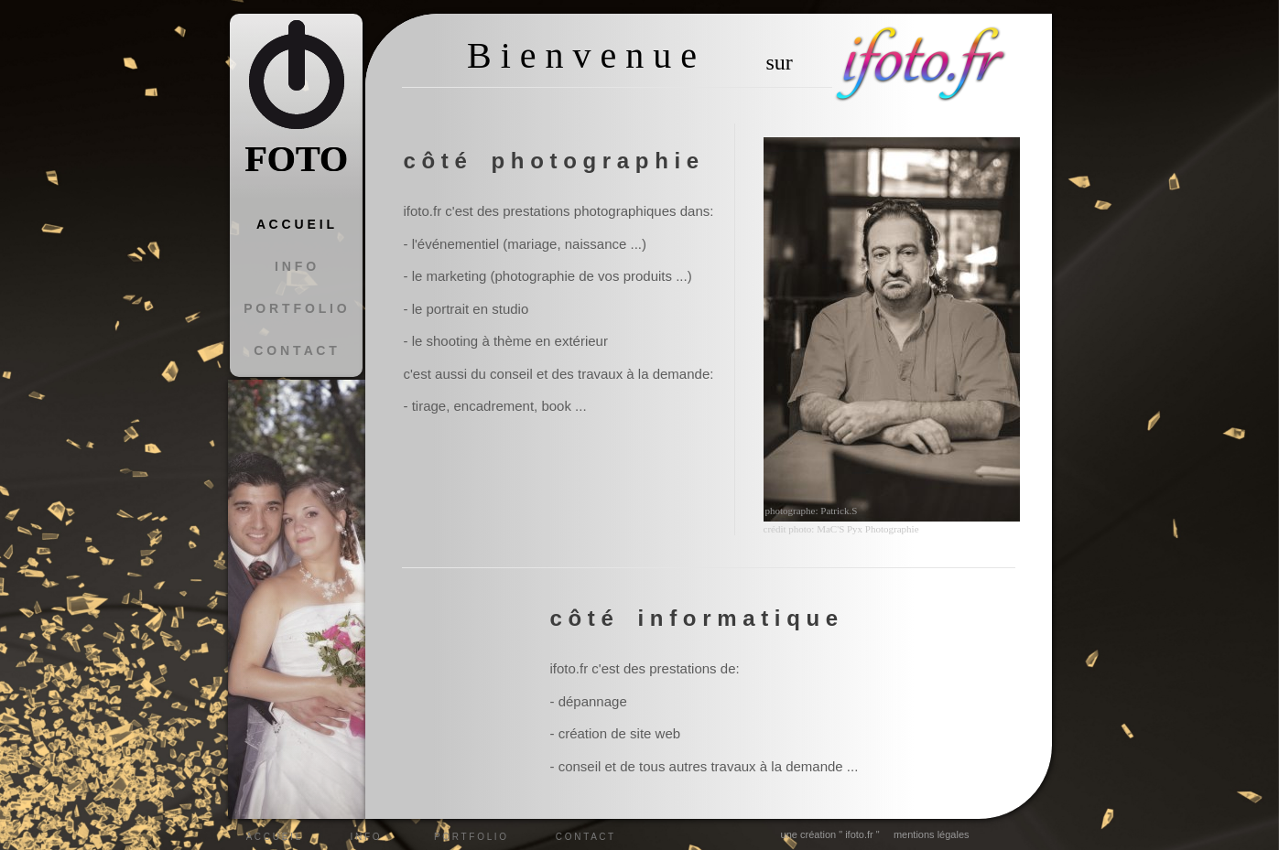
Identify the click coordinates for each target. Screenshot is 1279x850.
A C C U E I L (295, 224)
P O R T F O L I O (295, 308)
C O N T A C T (295, 350)
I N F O (295, 266)
